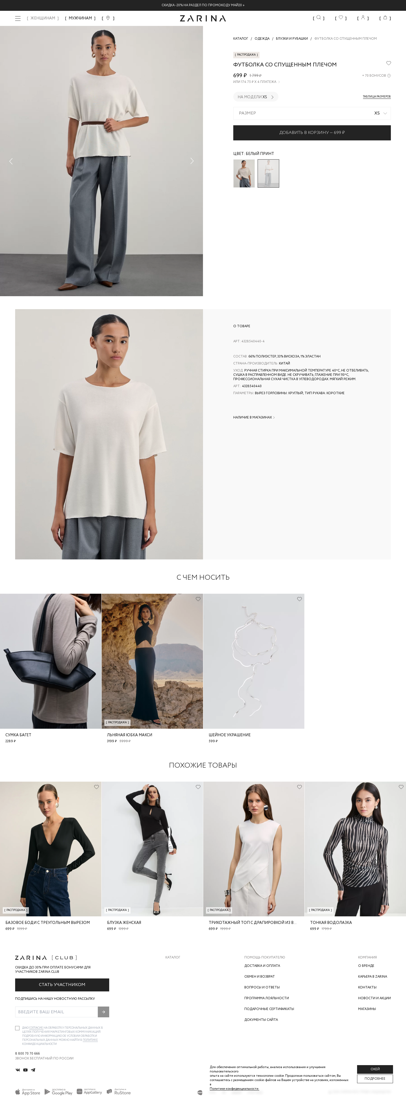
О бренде (366, 966)
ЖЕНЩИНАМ (43, 18)
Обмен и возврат (259, 976)
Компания (367, 958)
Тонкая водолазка (331, 923)
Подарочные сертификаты (269, 1009)
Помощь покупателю (264, 958)
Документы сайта (261, 1020)
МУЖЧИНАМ (80, 18)
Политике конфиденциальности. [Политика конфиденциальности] (234, 1088)
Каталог (172, 958)
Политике (90, 1040)
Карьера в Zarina (372, 976)
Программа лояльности (266, 998)
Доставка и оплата (262, 966)
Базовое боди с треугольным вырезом (47, 923)
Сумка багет (18, 735)
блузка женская (124, 923)
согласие (36, 1028)
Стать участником (62, 985)
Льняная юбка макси (129, 735)
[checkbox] (17, 1028)
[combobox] (312, 113)
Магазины (367, 1009)
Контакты (367, 987)
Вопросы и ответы (262, 987)
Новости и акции (374, 998)
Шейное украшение (230, 735)
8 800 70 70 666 (27, 1054)
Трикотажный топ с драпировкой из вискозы (259, 923)
